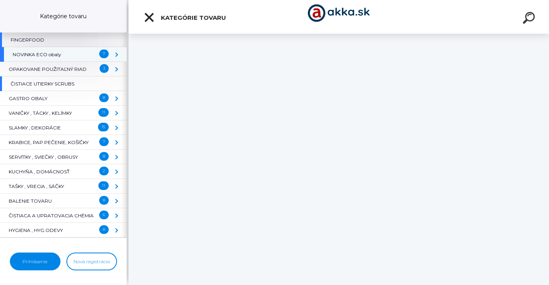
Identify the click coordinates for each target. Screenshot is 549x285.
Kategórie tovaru (184, 17)
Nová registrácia (92, 261)
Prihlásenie (35, 261)
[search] (530, 19)
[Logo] (339, 17)
